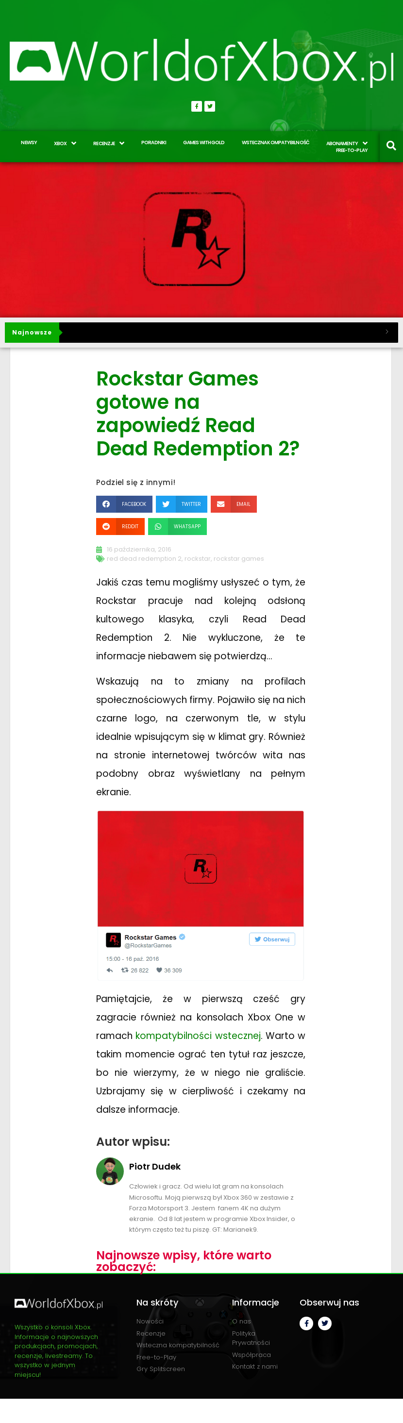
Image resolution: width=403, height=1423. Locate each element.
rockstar (198, 558)
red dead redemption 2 (144, 558)
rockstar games (239, 558)
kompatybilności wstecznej (197, 1035)
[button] (124, 504)
